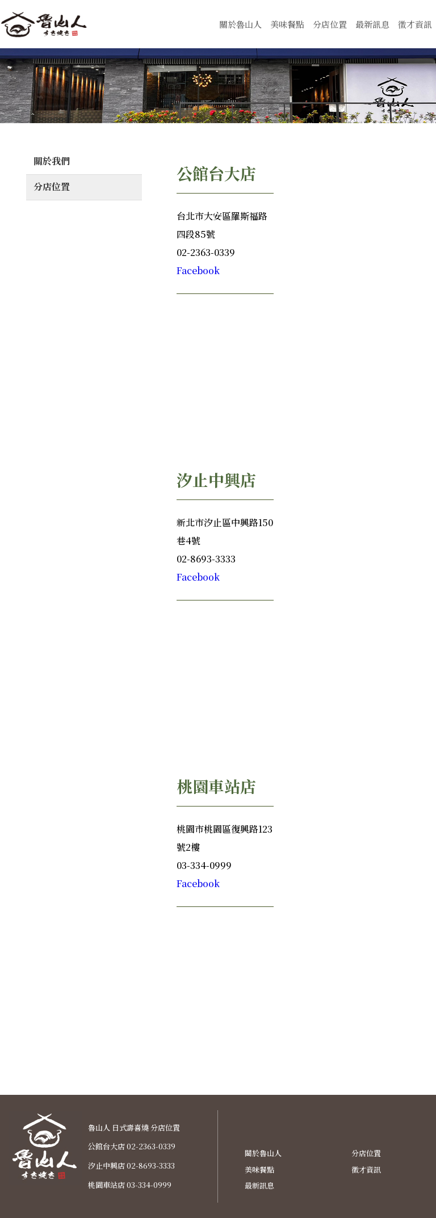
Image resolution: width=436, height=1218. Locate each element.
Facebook (198, 270)
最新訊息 (372, 24)
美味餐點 (287, 24)
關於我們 (51, 160)
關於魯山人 (240, 24)
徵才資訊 (415, 24)
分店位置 (330, 24)
